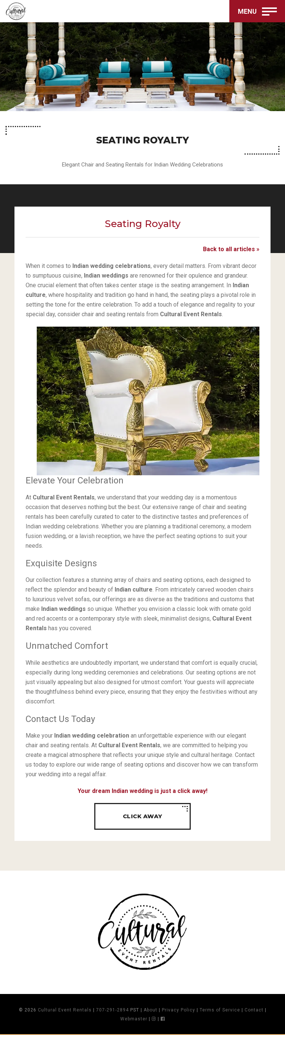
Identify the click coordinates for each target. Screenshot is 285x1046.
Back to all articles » (231, 255)
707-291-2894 (112, 1021)
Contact (254, 1021)
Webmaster (133, 1030)
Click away (143, 827)
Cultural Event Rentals (65, 1021)
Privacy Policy (178, 1021)
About (150, 1021)
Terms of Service (220, 1021)
